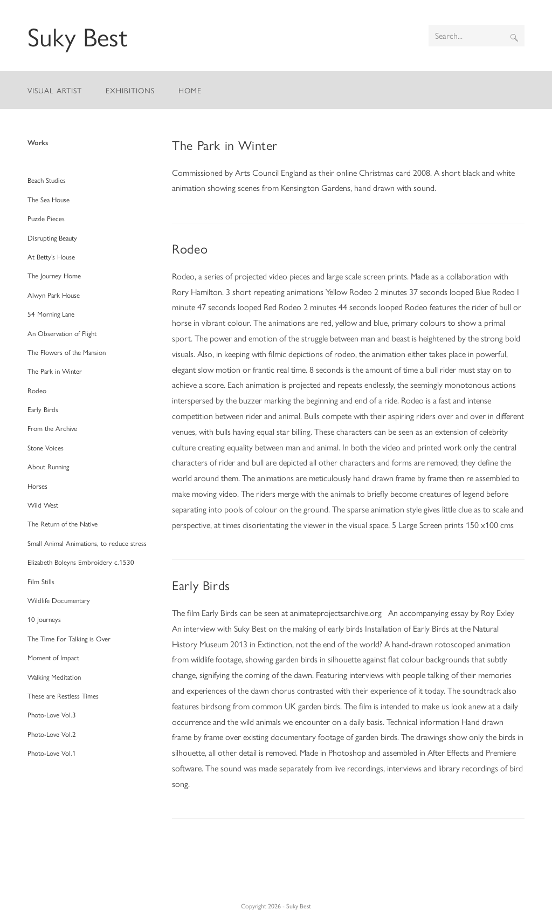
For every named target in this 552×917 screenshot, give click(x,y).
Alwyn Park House (53, 295)
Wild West (42, 504)
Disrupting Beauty (52, 237)
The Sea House (48, 199)
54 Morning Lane (50, 314)
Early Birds (201, 585)
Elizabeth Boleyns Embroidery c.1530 (80, 562)
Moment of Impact (53, 657)
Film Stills (40, 581)
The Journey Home (54, 275)
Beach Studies (46, 180)
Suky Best (77, 35)
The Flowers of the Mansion (66, 352)
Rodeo (190, 248)
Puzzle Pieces (46, 218)
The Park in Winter (225, 144)
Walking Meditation (54, 677)
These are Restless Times (63, 695)
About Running (48, 466)
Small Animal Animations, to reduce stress (87, 543)
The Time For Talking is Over (69, 638)
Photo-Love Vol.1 (51, 753)
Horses (37, 486)
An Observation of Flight (61, 333)
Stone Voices (45, 447)
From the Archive (52, 428)
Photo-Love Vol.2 (51, 734)
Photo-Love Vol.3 (51, 714)
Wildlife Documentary (58, 600)
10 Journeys (44, 619)
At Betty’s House (51, 256)
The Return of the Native (62, 523)
